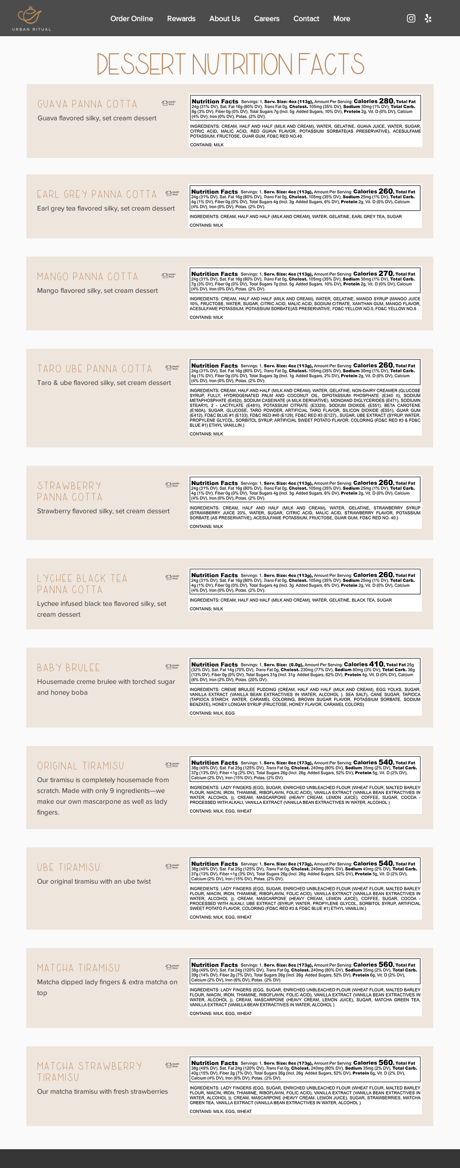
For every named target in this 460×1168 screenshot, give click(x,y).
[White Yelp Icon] (428, 18)
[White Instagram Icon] (411, 18)
